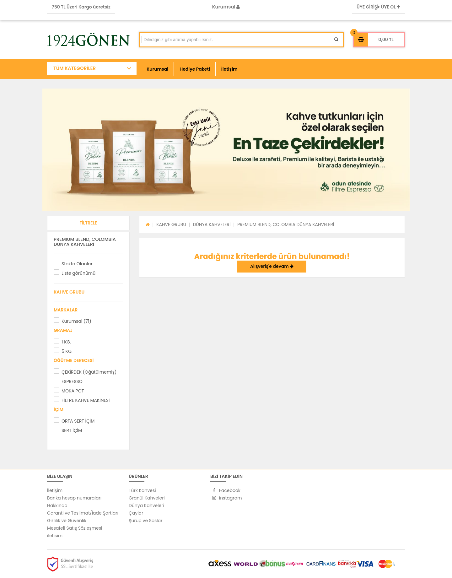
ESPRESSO (72, 381)
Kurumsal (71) (76, 321)
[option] (226, 150)
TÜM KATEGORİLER (74, 68)
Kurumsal (226, 6)
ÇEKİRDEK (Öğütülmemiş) (89, 372)
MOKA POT (73, 391)
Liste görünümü (78, 273)
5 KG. (67, 351)
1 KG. (66, 342)
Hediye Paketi (195, 69)
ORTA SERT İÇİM (78, 421)
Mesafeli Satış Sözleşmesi (74, 528)
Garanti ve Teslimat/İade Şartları (82, 513)
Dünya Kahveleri (146, 505)
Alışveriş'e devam (271, 266)
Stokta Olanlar (77, 264)
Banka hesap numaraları (74, 498)
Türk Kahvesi (142, 490)
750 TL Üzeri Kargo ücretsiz (81, 7)
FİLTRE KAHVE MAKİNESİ (86, 400)
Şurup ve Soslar (145, 520)
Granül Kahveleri (147, 498)
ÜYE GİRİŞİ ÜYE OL (378, 7)
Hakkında (57, 505)
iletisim (54, 535)
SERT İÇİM (72, 430)
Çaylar (136, 513)
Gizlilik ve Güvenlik (66, 520)
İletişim (229, 69)
